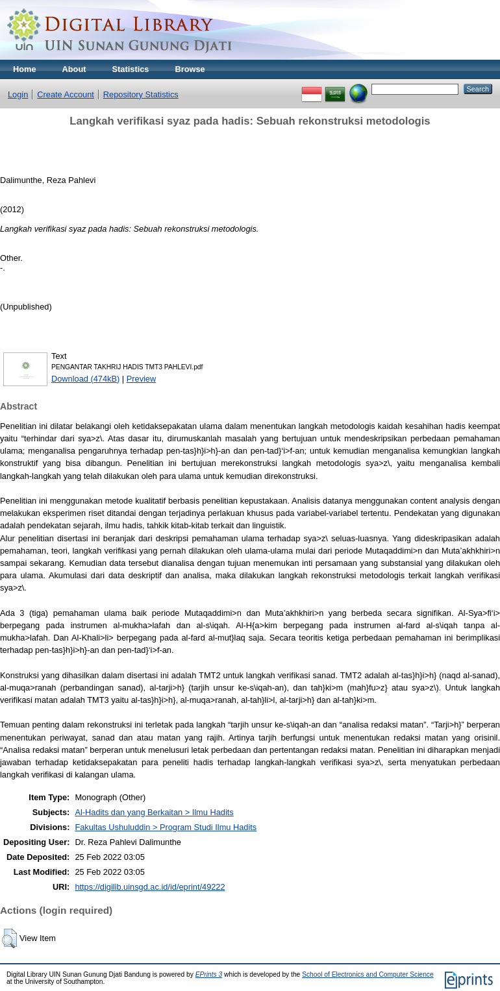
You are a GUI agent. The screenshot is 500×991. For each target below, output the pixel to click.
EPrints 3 (209, 974)
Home (24, 69)
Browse (190, 69)
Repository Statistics (141, 94)
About (74, 69)
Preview (141, 379)
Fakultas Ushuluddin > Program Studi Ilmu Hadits (165, 827)
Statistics (130, 69)
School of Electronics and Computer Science (368, 974)
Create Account (65, 94)
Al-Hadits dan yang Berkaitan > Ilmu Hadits (154, 812)
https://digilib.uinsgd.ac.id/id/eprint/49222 (150, 887)
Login (18, 94)
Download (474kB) (85, 379)
